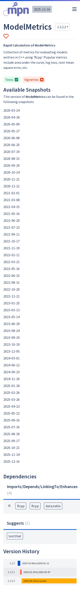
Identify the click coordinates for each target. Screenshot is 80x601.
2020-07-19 (11, 151)
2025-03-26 (11, 399)
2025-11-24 (11, 454)
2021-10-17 (11, 241)
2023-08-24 (11, 330)
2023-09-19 (11, 337)
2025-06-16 (11, 420)
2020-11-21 (11, 179)
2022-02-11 (11, 255)
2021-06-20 (11, 220)
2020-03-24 (11, 110)
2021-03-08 (11, 200)
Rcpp (21, 506)
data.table (53, 506)
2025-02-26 (11, 392)
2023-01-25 (11, 303)
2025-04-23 (11, 406)
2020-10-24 (11, 172)
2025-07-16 (11, 427)
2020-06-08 (11, 138)
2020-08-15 (11, 158)
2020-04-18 (11, 117)
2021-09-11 (11, 234)
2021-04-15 (11, 207)
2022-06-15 (11, 275)
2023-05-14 (11, 317)
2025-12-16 (42, 9)
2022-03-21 (11, 262)
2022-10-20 (11, 289)
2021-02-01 (11, 193)
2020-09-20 (11, 165)
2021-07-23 (11, 227)
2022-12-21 (11, 296)
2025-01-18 (11, 386)
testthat (15, 536)
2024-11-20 (11, 379)
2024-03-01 (11, 358)
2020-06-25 (11, 145)
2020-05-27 (11, 131)
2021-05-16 (11, 213)
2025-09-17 (11, 441)
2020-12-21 (11, 186)
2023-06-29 (11, 324)
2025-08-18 (11, 434)
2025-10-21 (11, 447)
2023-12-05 (11, 351)
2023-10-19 (11, 344)
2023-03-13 (11, 310)
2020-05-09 (11, 124)
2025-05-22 (11, 413)
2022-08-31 (11, 282)
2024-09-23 (11, 372)
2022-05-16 (11, 269)
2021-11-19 (11, 248)
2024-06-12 (11, 365)
